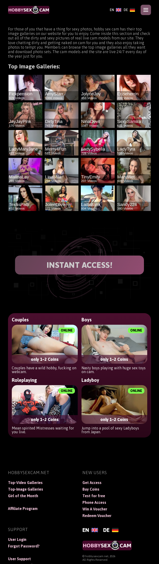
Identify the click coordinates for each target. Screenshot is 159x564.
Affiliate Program (22, 508)
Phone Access (94, 502)
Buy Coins (90, 489)
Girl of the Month (23, 496)
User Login (17, 539)
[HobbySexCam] (28, 10)
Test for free (93, 496)
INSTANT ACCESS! (80, 264)
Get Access (92, 483)
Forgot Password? (24, 546)
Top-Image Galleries (25, 489)
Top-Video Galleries (25, 483)
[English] (115, 10)
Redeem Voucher (96, 516)
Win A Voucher (94, 509)
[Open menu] (146, 10)
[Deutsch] (129, 10)
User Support (19, 559)
